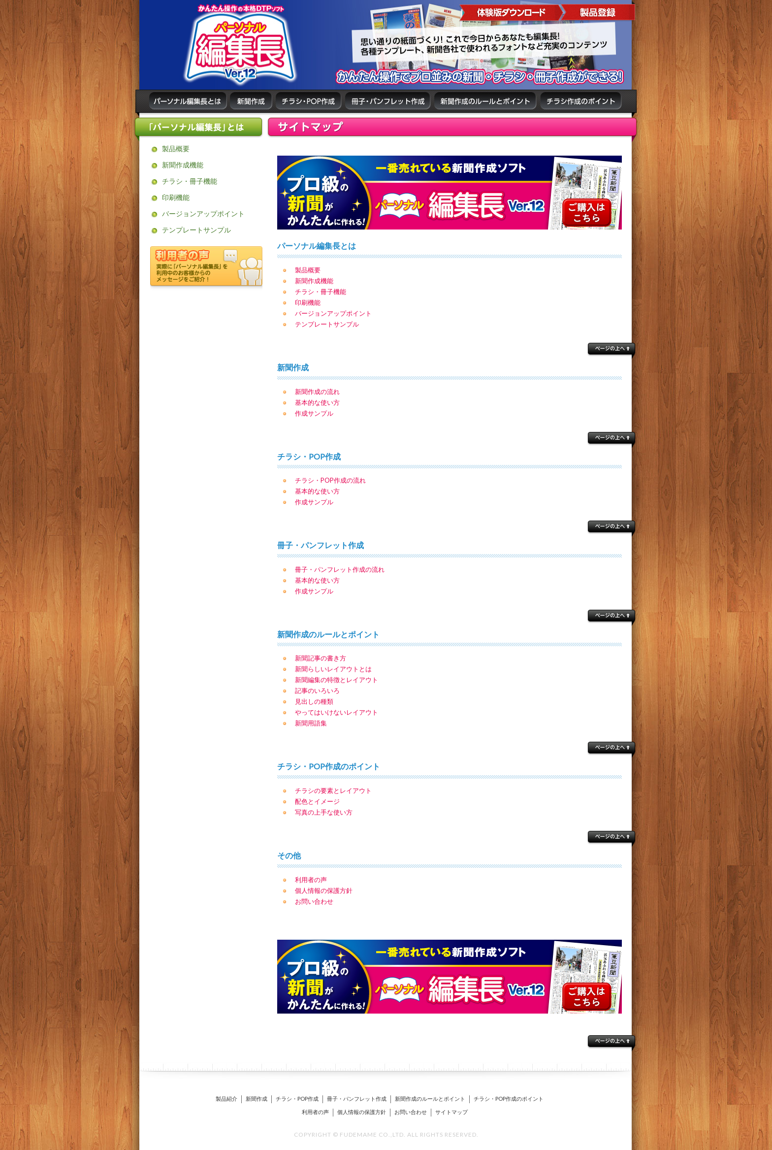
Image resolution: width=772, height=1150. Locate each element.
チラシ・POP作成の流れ (330, 480)
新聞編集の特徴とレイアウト (336, 680)
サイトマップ (451, 1112)
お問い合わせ (314, 901)
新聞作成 (256, 1098)
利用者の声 (311, 880)
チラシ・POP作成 (297, 1098)
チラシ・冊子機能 (189, 181)
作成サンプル (314, 413)
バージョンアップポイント (203, 213)
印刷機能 (176, 197)
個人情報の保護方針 (324, 890)
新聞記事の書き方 (320, 658)
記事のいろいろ (317, 690)
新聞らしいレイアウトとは (333, 669)
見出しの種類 (314, 701)
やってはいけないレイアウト (336, 712)
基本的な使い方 (317, 402)
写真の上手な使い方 (324, 812)
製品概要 (176, 148)
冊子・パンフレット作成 (356, 1098)
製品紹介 (226, 1098)
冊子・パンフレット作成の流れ (340, 569)
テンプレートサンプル (196, 230)
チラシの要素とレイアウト (333, 790)
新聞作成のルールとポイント (430, 1098)
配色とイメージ (317, 801)
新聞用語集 (311, 723)
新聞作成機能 (182, 165)
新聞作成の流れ (317, 391)
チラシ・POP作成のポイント (509, 1098)
